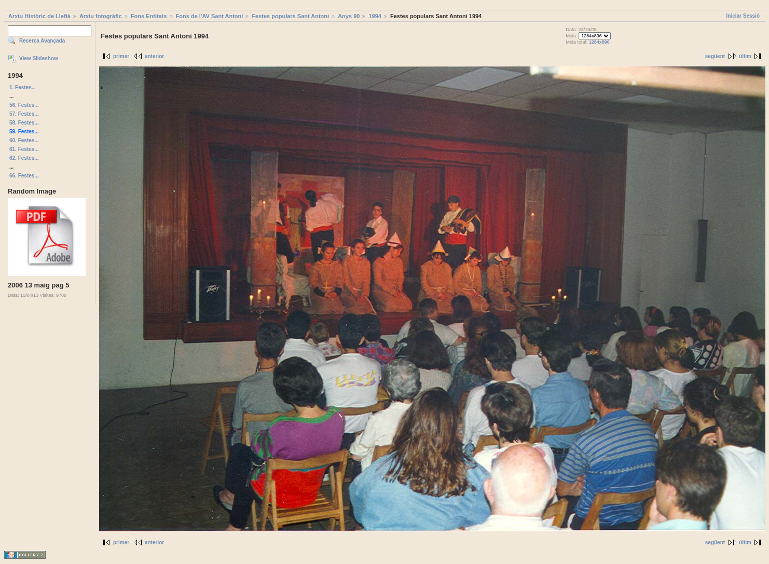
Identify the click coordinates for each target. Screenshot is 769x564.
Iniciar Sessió (743, 16)
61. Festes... (24, 149)
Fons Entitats (149, 16)
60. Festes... (24, 140)
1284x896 (599, 42)
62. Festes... (24, 158)
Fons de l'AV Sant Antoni (209, 16)
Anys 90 (349, 16)
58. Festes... (24, 123)
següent (715, 56)
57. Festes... (24, 114)
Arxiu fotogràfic (100, 16)
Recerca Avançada (42, 41)
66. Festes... (24, 175)
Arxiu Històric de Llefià (39, 16)
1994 (374, 16)
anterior (154, 56)
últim (745, 56)
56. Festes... (24, 105)
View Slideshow (38, 58)
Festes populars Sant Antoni (290, 16)
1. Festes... (22, 87)
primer (121, 56)
